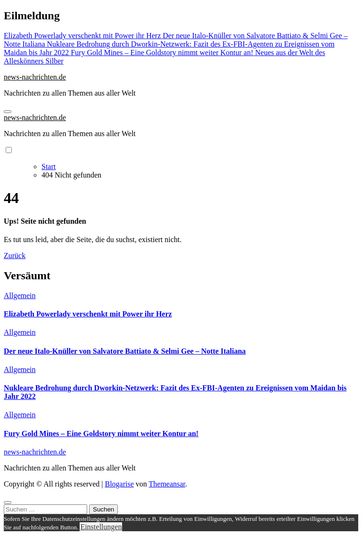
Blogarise (119, 484)
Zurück (14, 255)
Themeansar (167, 484)
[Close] (7, 502)
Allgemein (20, 296)
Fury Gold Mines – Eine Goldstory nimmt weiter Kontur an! (101, 434)
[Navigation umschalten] (7, 111)
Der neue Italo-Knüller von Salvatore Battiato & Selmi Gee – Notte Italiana (125, 351)
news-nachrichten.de (35, 77)
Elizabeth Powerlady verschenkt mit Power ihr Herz (88, 314)
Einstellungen (101, 527)
